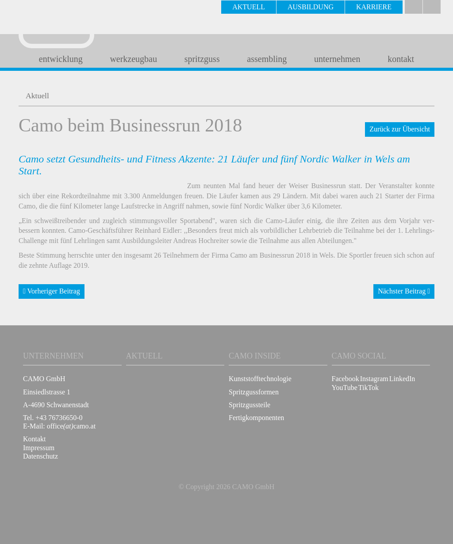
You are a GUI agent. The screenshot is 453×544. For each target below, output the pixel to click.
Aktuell (37, 95)
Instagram (374, 378)
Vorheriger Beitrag (51, 291)
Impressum (38, 447)
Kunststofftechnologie (260, 378)
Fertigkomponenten (256, 417)
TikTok (368, 387)
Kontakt (34, 439)
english (432, 7)
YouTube (344, 387)
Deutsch (413, 7)
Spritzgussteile (249, 405)
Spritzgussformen (254, 392)
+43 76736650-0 (58, 417)
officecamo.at (71, 426)
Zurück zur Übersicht (399, 129)
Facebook (345, 378)
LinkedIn (402, 378)
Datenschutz (40, 456)
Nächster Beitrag (404, 291)
